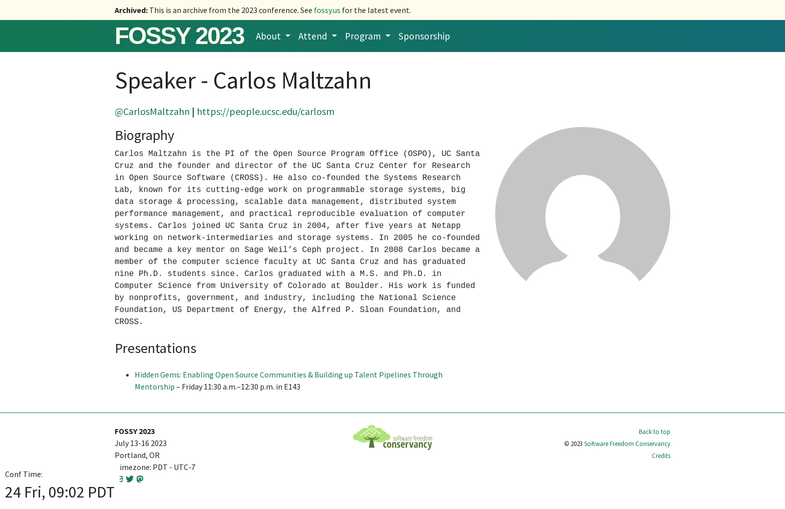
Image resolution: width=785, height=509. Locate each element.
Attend (313, 36)
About (269, 36)
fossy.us (327, 10)
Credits (661, 456)
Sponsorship (424, 36)
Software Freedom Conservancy (627, 444)
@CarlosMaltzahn (152, 111)
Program (364, 36)
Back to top (654, 432)
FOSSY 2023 (179, 35)
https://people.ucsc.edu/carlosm (265, 111)
